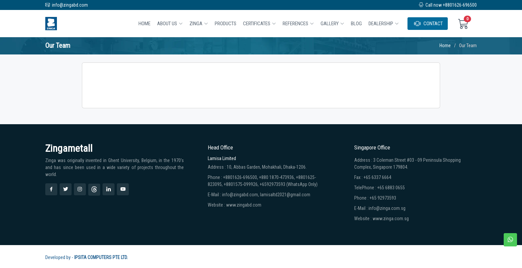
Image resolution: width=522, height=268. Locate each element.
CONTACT (428, 23)
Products (225, 24)
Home (144, 24)
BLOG (356, 24)
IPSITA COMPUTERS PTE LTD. (101, 257)
